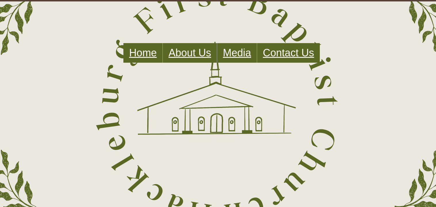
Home (143, 53)
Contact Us (288, 53)
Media (237, 53)
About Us (190, 53)
